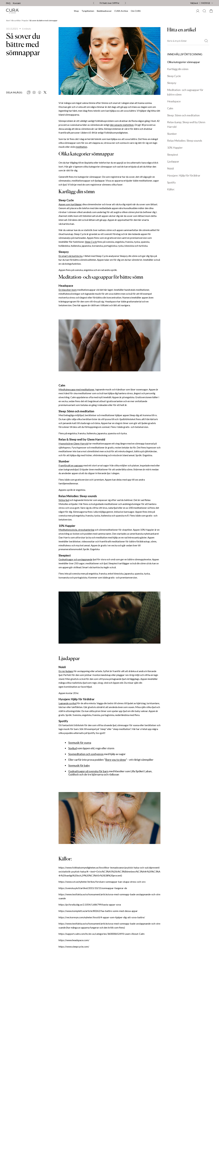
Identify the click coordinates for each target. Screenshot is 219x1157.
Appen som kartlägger (70, 204)
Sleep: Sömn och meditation (183, 115)
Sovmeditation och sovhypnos (86, 754)
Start (8, 20)
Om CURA (136, 11)
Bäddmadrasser (104, 11)
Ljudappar (173, 161)
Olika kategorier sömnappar (183, 62)
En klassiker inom (68, 289)
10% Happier (175, 147)
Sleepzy (171, 83)
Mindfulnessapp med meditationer (76, 389)
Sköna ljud (64, 499)
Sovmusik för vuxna (79, 742)
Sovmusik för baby (79, 765)
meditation (81, 146)
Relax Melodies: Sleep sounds (184, 140)
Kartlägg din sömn (177, 69)
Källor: (171, 189)
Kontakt (17, 3)
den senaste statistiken (122, 124)
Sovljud (72, 748)
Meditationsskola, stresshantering (76, 529)
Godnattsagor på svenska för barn (88, 771)
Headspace (174, 101)
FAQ (8, 3)
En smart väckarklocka (70, 255)
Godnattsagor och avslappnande (75, 559)
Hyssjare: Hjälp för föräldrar (183, 175)
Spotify (171, 182)
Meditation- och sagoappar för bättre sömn (185, 92)
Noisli (170, 168)
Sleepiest (172, 154)
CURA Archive (121, 11)
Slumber (172, 133)
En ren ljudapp (66, 671)
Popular (25, 20)
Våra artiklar (16, 20)
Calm (170, 108)
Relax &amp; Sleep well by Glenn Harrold (186, 124)
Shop (76, 11)
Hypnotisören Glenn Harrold (73, 443)
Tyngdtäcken (88, 11)
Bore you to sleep (115, 759)
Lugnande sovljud (67, 703)
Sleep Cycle (91, 241)
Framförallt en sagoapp (71, 465)
